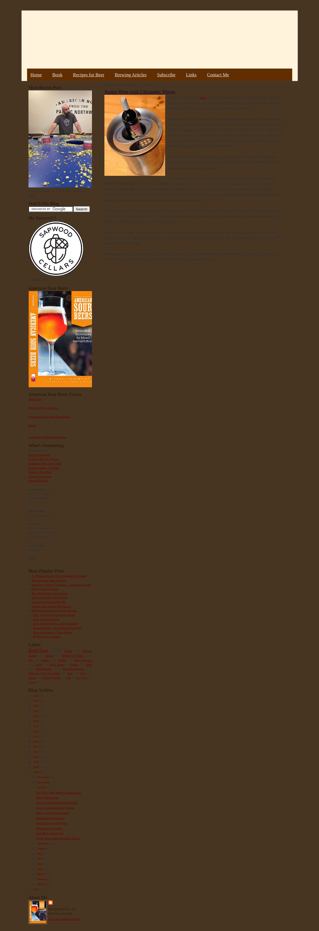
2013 (36, 746)
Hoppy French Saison (44, 588)
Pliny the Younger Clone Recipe (53, 632)
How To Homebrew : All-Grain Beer (55, 623)
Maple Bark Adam (39, 476)
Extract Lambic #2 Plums (44, 467)
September (44, 843)
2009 (36, 767)
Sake (68, 677)
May (40, 863)
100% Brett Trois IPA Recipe (49, 597)
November (44, 782)
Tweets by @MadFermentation (47, 437)
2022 (36, 705)
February (43, 879)
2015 (36, 736)
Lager (38, 664)
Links (191, 74)
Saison (45, 660)
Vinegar (32, 682)
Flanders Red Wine (40, 472)
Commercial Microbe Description (49, 416)
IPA (30, 660)
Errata (32, 425)
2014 (36, 741)
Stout (49, 655)
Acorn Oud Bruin (39, 454)
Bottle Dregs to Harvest (43, 407)
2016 (36, 731)
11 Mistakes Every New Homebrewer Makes (59, 575)
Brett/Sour (38, 650)
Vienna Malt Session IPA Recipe (51, 606)
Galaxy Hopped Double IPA (48, 601)
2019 (36, 716)
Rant (70, 673)
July (40, 853)
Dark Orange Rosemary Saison (55, 807)
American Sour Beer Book (44, 673)
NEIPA (61, 660)
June (40, 858)
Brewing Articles (131, 74)
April (40, 868)
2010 (36, 761)
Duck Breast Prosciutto (50, 818)
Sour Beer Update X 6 (49, 833)
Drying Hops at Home (46, 636)
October (42, 787)
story (203, 97)
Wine (88, 664)
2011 (36, 757)
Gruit (83, 673)
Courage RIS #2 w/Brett (43, 459)
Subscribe (166, 74)
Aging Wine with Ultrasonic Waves (58, 838)
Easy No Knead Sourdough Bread (54, 614)
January (42, 884)
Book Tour (35, 399)
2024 (36, 695)
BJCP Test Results (47, 797)
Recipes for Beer (88, 74)
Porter (74, 664)
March (41, 873)
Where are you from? (49, 828)
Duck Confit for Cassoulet (52, 812)
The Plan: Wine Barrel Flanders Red (58, 792)
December (43, 777)
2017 (36, 726)
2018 (36, 721)
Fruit (68, 651)
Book (57, 74)
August (41, 848)
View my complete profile (64, 918)
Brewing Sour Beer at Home (49, 580)
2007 (36, 889)
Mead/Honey (44, 668)
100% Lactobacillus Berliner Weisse (53, 610)
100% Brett (56, 664)
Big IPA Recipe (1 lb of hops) (49, 593)
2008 (36, 772)
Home (36, 74)
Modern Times (73, 655)
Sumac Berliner (38, 480)
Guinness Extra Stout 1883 (45, 463)
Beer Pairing (82, 677)
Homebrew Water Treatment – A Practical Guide (61, 584)
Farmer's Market (52, 677)
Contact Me (218, 74)
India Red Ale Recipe (46, 619)
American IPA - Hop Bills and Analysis (57, 627)
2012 (36, 751)
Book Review (83, 660)
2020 (36, 711)
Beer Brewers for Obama (51, 823)
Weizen (32, 677)
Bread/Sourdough (73, 668)
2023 (36, 700)
